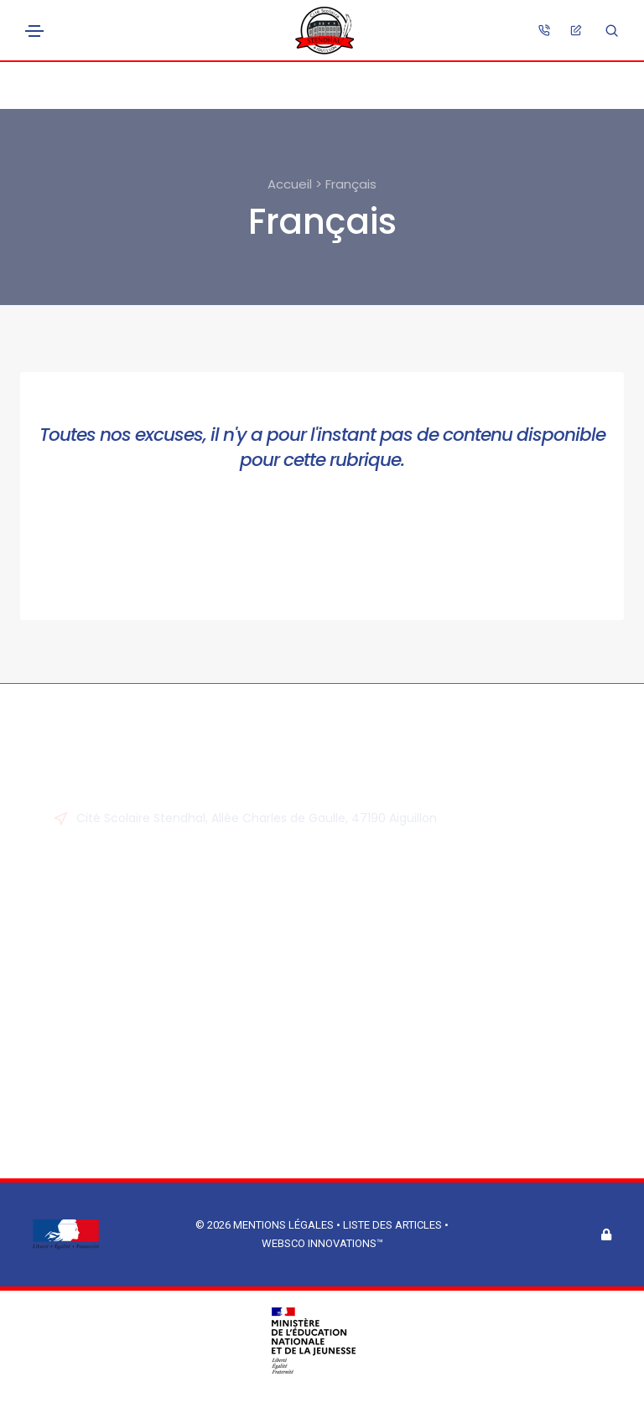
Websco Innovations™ (322, 1243)
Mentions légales (283, 1225)
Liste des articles (393, 1225)
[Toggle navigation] (34, 31)
